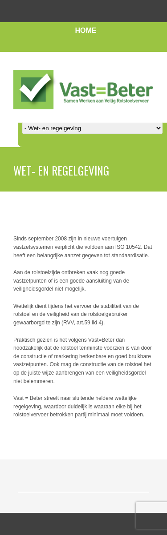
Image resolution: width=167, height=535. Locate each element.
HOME (86, 30)
